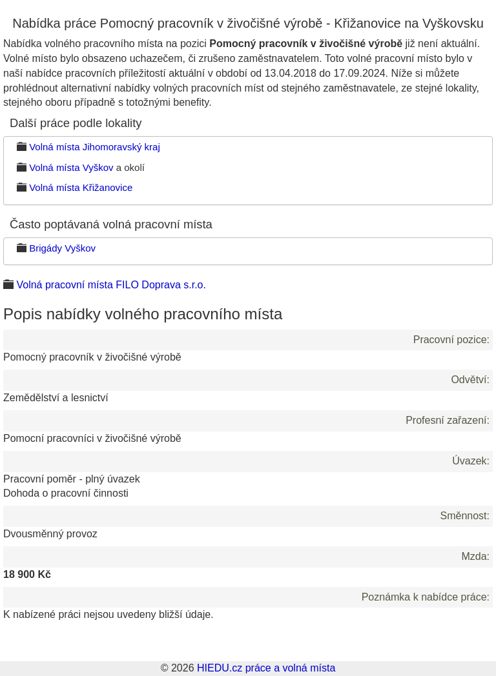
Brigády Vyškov (62, 248)
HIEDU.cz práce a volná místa (266, 667)
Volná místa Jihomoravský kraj (94, 146)
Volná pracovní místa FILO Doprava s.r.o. (110, 284)
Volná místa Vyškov (71, 167)
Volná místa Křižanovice (80, 187)
